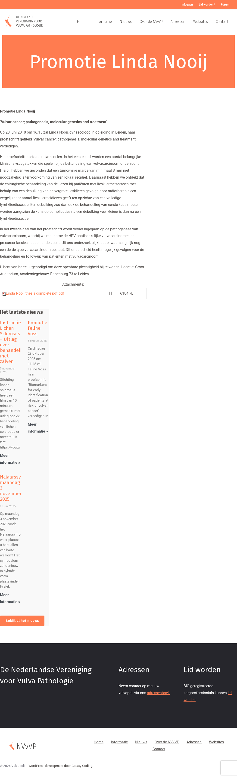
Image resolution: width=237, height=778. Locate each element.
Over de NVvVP (151, 21)
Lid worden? (207, 4)
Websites (200, 21)
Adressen (178, 21)
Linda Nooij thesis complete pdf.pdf (35, 293)
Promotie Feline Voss (37, 328)
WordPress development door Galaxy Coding (60, 766)
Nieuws (126, 21)
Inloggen (187, 4)
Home (81, 21)
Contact (222, 21)
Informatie (103, 21)
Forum (225, 4)
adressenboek (158, 693)
